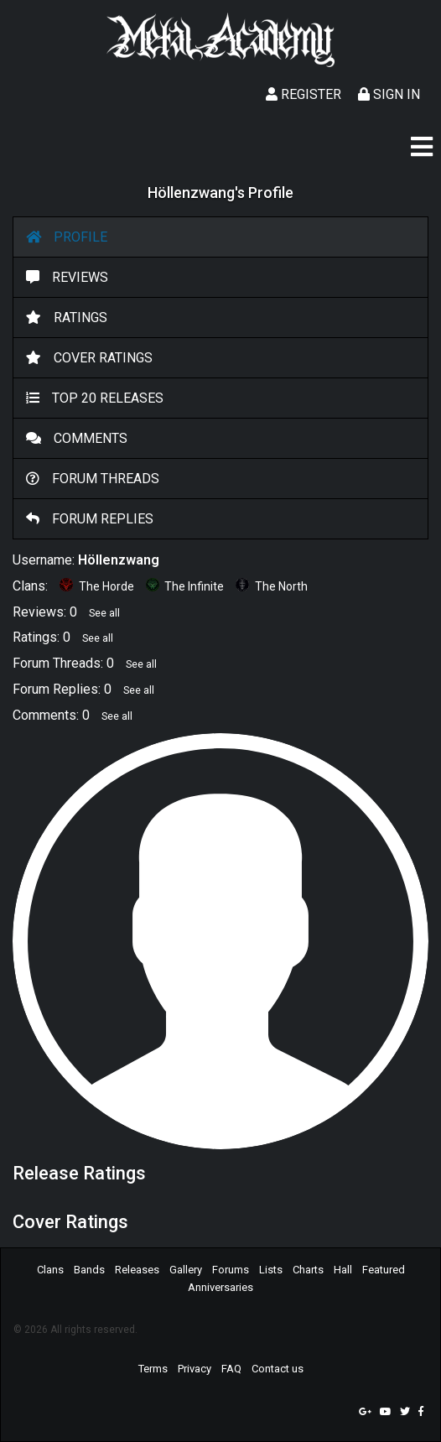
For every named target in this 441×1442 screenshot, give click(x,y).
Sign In (389, 94)
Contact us (278, 1368)
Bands (89, 1269)
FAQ (231, 1368)
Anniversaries (220, 1287)
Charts (308, 1269)
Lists (271, 1269)
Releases (137, 1269)
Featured (383, 1269)
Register (303, 94)
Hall (343, 1269)
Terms (153, 1368)
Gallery (185, 1269)
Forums (230, 1269)
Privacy (194, 1368)
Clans (50, 1269)
